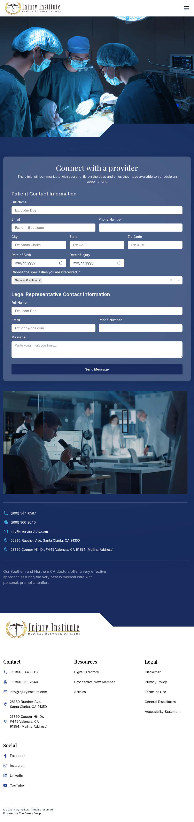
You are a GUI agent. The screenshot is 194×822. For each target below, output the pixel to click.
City (14, 237)
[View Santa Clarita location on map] (95, 540)
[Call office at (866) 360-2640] (95, 522)
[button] (40, 280)
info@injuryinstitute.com (28, 692)
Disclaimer (153, 672)
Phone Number (110, 219)
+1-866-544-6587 (24, 672)
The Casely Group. (30, 813)
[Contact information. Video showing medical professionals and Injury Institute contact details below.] (95, 492)
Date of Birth (21, 255)
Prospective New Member (94, 682)
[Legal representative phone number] (141, 328)
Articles (80, 692)
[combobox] (43, 280)
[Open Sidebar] (187, 8)
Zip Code (135, 237)
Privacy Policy (156, 682)
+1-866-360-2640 (24, 682)
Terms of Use (155, 692)
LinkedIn (16, 776)
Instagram (17, 766)
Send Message (97, 369)
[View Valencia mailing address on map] (95, 549)
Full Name (19, 202)
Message (18, 337)
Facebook (17, 756)
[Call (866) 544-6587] (95, 513)
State (74, 237)
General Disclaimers (160, 702)
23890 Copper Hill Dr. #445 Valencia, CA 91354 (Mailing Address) (28, 722)
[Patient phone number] (141, 227)
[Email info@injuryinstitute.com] (95, 531)
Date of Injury (80, 255)
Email (15, 219)
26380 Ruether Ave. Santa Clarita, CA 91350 (28, 704)
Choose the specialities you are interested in (45, 272)
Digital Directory (86, 672)
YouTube (17, 785)
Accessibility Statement (162, 712)
